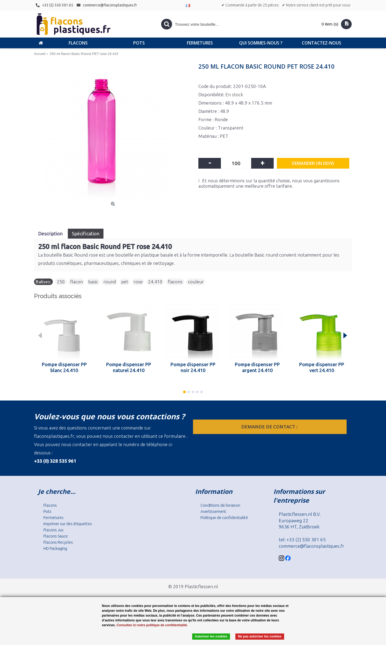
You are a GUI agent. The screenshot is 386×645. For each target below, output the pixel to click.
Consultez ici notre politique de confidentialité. (152, 625)
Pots (47, 511)
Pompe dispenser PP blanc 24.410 (64, 367)
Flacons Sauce (55, 536)
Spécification (85, 233)
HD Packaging (55, 548)
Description (51, 233)
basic (93, 281)
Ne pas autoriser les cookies (259, 636)
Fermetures (53, 517)
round (109, 281)
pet (124, 281)
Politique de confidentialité (224, 517)
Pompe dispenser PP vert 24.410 (321, 367)
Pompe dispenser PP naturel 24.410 (128, 367)
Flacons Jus (53, 530)
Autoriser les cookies (211, 636)
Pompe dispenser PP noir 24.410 (193, 367)
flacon (76, 281)
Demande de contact (270, 427)
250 (61, 281)
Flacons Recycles (58, 542)
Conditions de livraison (220, 505)
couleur (196, 281)
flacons (175, 281)
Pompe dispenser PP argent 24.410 (257, 367)
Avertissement (213, 511)
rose (138, 281)
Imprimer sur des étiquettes (67, 523)
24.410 (155, 281)
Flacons (50, 505)
